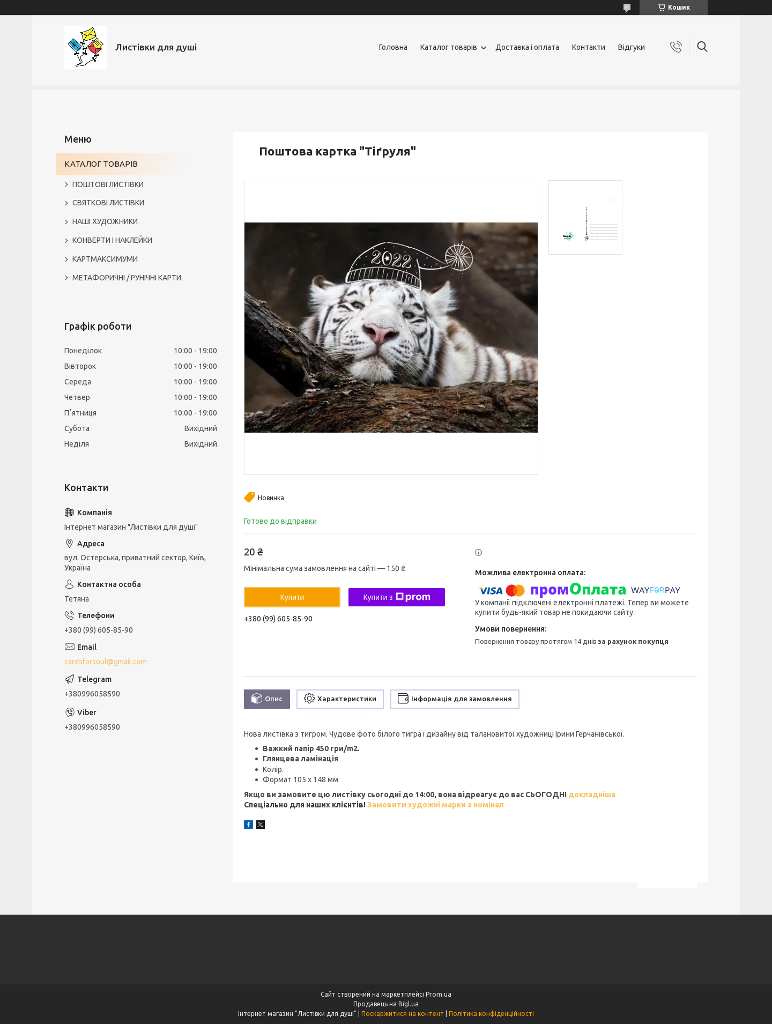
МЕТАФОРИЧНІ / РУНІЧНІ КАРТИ (126, 277)
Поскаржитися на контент (402, 1013)
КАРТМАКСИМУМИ (105, 259)
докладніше (591, 794)
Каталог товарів (448, 47)
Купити (292, 597)
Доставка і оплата (527, 47)
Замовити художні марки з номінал (435, 804)
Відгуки (631, 47)
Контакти (588, 47)
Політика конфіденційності (491, 1013)
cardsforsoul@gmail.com (105, 661)
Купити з (396, 597)
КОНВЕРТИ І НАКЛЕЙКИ (112, 240)
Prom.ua (438, 994)
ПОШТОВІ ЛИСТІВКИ (108, 184)
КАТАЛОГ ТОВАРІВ (101, 163)
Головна (393, 47)
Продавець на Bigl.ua (386, 1003)
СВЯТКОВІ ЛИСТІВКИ (108, 202)
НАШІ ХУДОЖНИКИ (105, 221)
